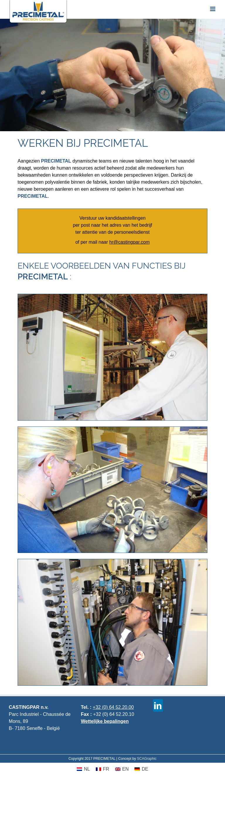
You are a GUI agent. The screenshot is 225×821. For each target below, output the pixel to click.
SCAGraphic (147, 759)
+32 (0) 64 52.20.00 (113, 707)
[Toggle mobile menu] (213, 9)
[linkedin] (158, 705)
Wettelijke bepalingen (105, 721)
